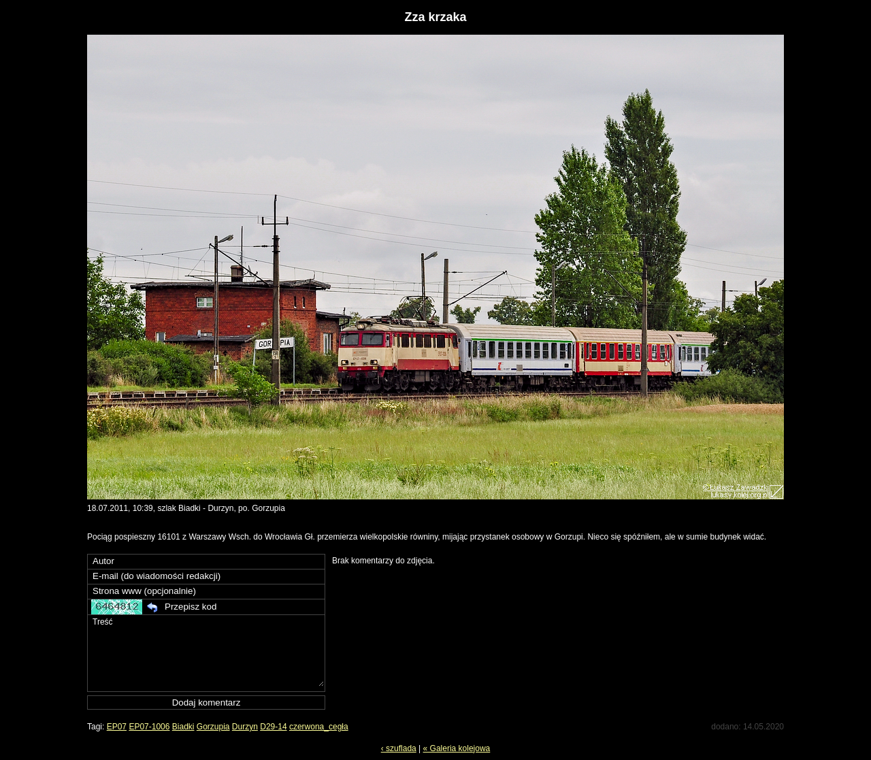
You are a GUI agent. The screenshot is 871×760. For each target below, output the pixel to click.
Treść (207, 651)
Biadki (183, 726)
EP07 (117, 726)
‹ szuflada (398, 748)
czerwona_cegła (318, 726)
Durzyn (245, 726)
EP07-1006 (149, 726)
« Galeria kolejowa (457, 748)
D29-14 (273, 726)
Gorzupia (213, 726)
